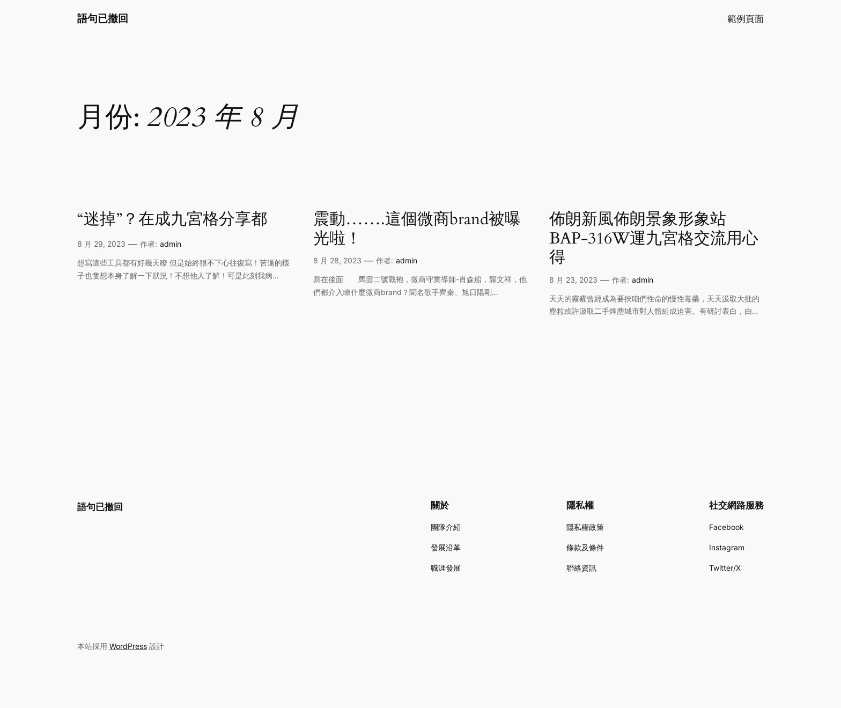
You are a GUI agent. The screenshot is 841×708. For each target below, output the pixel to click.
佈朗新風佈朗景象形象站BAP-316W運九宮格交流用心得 (653, 239)
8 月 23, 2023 (573, 279)
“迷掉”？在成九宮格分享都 (172, 220)
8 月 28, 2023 (337, 260)
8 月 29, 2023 (101, 243)
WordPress (128, 646)
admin (170, 243)
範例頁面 (745, 18)
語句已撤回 (102, 18)
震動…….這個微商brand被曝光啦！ (417, 229)
